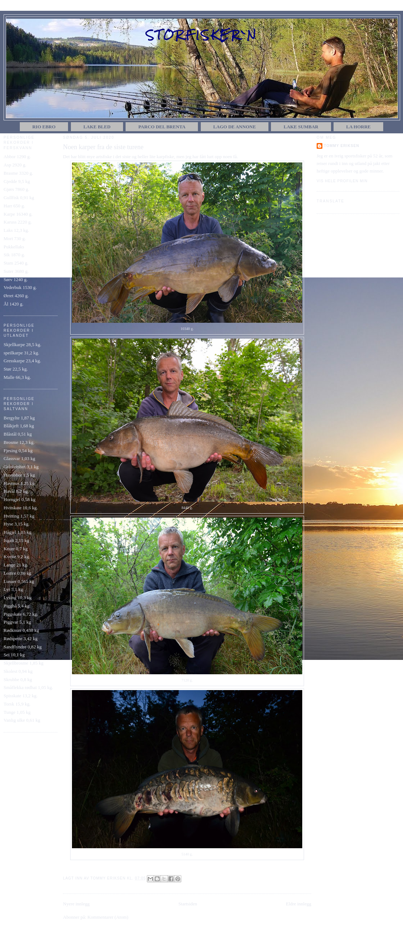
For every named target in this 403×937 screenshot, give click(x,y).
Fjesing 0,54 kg (18, 450)
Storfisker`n (202, 35)
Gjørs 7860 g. (16, 189)
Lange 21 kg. (16, 565)
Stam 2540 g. (16, 263)
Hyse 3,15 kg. (17, 524)
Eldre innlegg (298, 903)
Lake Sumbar (301, 126)
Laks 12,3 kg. (16, 230)
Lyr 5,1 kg (13, 589)
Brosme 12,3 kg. (19, 442)
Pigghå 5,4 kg (17, 605)
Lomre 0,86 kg (17, 573)
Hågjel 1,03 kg (17, 532)
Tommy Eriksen (341, 146)
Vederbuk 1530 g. (20, 287)
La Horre (358, 126)
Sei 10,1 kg (14, 654)
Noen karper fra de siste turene (103, 147)
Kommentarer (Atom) (107, 917)
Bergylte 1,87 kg (19, 418)
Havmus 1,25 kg (19, 483)
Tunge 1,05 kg (17, 712)
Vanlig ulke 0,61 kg (22, 720)
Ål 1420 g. (13, 304)
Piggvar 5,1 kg (17, 622)
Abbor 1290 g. (17, 156)
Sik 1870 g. (14, 254)
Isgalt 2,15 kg (16, 540)
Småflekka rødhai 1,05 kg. (28, 687)
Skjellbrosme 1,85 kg (24, 663)
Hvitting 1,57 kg (19, 516)
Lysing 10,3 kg (18, 597)
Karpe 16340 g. (18, 214)
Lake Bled (97, 126)
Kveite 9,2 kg (16, 556)
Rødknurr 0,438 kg (21, 630)
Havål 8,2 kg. (16, 491)
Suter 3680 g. (16, 271)
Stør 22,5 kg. (16, 369)
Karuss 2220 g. (18, 222)
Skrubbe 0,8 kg (18, 679)
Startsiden (187, 903)
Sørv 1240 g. (16, 279)
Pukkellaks (14, 246)
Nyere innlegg (76, 903)
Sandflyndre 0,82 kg (23, 646)
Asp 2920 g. (15, 164)
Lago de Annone (234, 126)
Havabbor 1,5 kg (19, 475)
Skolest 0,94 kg (18, 671)
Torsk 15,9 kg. (17, 704)
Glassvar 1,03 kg (19, 458)
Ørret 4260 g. (16, 295)
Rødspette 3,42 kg (20, 638)
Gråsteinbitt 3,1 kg (21, 466)
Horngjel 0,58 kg (19, 499)
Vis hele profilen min (342, 181)
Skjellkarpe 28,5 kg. (22, 344)
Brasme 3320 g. (18, 173)
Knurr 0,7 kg (16, 548)
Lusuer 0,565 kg (19, 581)
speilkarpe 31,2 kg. (21, 352)
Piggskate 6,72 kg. (21, 614)
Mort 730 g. (15, 238)
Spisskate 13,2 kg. (21, 695)
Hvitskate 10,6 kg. (21, 507)
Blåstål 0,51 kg (18, 434)
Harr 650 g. (14, 205)
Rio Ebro (44, 126)
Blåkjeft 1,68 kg (19, 425)
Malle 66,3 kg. (17, 377)
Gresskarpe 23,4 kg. (22, 360)
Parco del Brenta (161, 126)
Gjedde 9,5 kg (17, 181)
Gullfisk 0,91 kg (19, 197)
